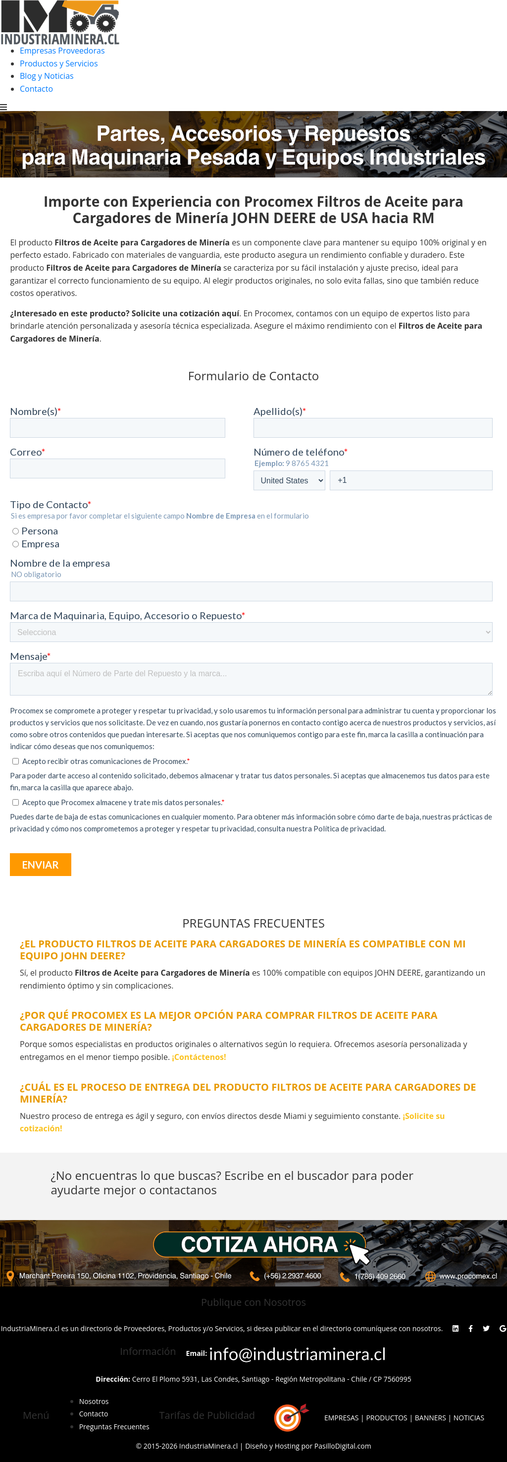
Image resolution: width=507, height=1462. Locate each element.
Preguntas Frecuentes (114, 1426)
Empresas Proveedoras (62, 50)
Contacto (36, 88)
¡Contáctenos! (199, 1057)
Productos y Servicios (59, 63)
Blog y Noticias (47, 75)
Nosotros (94, 1401)
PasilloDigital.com (342, 1446)
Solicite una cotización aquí (185, 313)
